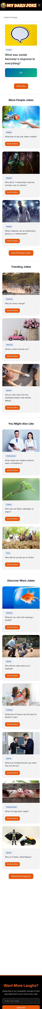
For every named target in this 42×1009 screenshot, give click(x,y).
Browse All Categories (21, 876)
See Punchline (12, 144)
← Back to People (9, 17)
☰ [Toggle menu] (39, 5)
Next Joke (21, 86)
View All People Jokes (21, 253)
